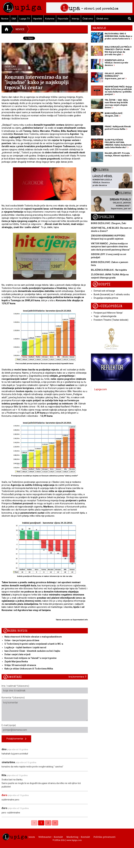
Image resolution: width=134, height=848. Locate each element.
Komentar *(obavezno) (45, 708)
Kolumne (49, 18)
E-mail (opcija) (45, 728)
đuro (4, 795)
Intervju (75, 18)
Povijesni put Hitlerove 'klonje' (108, 312)
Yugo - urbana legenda (105, 316)
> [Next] (55, 822)
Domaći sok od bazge (104, 291)
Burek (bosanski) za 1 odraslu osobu (112, 294)
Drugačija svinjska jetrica (106, 298)
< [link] (34, 822)
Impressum (28, 836)
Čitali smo (88, 18)
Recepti (101, 284)
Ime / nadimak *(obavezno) (45, 689)
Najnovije (99, 28)
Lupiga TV (24, 18)
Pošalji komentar (16, 739)
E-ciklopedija (107, 306)
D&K (14, 18)
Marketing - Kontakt (78, 836)
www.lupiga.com (74, 840)
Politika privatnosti (104, 836)
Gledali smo (102, 18)
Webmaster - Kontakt (50, 836)
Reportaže (63, 18)
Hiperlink (37, 18)
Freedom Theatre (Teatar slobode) (111, 320)
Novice (20, 29)
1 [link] (41, 822)
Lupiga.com (100, 389)
